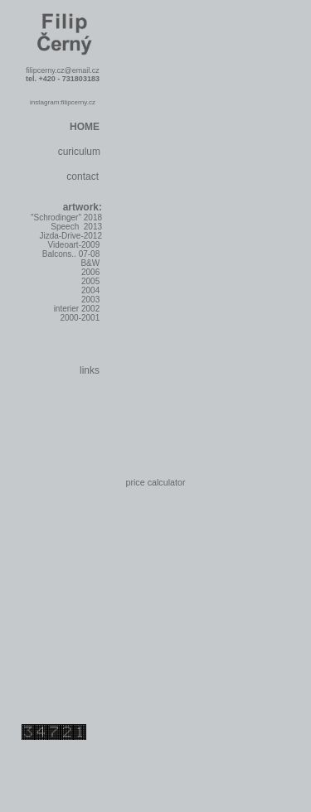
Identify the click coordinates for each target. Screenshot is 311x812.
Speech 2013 (76, 226)
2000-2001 (81, 317)
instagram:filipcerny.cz (62, 102)
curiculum (79, 151)
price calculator (155, 482)
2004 (91, 290)
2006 (91, 272)
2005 (91, 281)
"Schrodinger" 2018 (66, 217)
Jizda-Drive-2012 (70, 235)
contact (82, 176)
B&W (91, 263)
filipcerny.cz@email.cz (63, 70)
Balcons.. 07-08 (72, 254)
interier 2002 (78, 308)
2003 (91, 299)
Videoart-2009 (75, 244)
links (90, 370)
